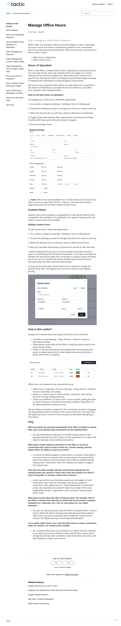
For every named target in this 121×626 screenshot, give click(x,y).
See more (10, 105)
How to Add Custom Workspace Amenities (14, 91)
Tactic (8, 13)
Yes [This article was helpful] (56, 563)
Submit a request (98, 4)
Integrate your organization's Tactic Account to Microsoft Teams (53, 590)
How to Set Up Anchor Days (15, 99)
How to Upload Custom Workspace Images (15, 84)
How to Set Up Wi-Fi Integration (14, 77)
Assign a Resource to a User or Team (43, 586)
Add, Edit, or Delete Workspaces (41, 599)
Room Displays (12, 30)
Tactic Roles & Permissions (39, 603)
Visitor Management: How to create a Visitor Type (15, 68)
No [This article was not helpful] (68, 563)
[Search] (97, 13)
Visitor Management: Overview (14, 53)
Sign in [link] (110, 4)
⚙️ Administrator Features (21, 13)
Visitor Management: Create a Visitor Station (15, 60)
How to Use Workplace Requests (15, 36)
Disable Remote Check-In (38, 595)
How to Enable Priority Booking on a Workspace (15, 44)
